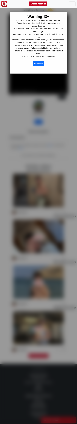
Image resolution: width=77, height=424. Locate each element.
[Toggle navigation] (72, 3)
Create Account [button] (38, 3)
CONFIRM (38, 63)
